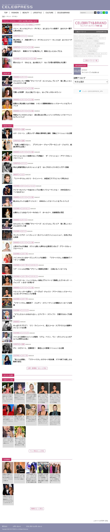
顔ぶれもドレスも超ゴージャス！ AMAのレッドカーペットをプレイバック (41, 201)
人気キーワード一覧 (90, 60)
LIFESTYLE (37, 13)
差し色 (97, 46)
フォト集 (31, 47)
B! (106, 12)
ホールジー (89, 41)
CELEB (63, 13)
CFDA (76, 56)
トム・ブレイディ (100, 38)
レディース (23, 77)
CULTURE (49, 13)
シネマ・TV (24, 24)
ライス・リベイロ (79, 38)
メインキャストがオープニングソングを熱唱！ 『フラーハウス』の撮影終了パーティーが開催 (42, 259)
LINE (104, 12)
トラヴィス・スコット (91, 48)
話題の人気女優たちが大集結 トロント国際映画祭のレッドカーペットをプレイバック (42, 105)
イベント (24, 36)
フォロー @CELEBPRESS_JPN (91, 91)
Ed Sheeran (100, 43)
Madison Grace (78, 48)
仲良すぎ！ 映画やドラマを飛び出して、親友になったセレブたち (37, 51)
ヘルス (22, 174)
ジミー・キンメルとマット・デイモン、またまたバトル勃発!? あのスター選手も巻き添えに (42, 30)
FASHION (15, 13)
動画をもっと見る (37, 508)
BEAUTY (26, 13)
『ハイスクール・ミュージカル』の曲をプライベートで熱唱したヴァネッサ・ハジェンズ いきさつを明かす (42, 281)
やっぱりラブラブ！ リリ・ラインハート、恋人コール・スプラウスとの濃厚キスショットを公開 (42, 327)
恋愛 (23, 129)
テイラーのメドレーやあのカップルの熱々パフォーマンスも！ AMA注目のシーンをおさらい (42, 191)
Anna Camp (91, 53)
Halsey (96, 41)
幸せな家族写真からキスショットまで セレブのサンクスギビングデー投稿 (41, 167)
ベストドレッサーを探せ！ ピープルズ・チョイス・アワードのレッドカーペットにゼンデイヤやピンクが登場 (42, 293)
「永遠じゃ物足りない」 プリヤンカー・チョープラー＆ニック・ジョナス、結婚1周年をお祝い (42, 146)
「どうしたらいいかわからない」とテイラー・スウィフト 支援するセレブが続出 (42, 315)
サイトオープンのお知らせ (90, 72)
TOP (6, 13)
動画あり (31, 24)
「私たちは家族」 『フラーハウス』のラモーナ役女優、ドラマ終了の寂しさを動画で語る (42, 360)
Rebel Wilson (92, 51)
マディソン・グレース (80, 51)
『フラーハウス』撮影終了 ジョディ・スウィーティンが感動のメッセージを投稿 (42, 304)
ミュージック (31, 186)
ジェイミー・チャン (79, 53)
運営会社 (4, 526)
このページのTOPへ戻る (100, 521)
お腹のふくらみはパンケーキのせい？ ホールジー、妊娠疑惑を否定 (38, 212)
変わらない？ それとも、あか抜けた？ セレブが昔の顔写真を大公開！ (40, 62)
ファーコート (83, 56)
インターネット (25, 58)
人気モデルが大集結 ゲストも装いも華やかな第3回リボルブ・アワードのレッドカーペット (42, 247)
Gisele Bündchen (79, 41)
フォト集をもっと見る (37, 451)
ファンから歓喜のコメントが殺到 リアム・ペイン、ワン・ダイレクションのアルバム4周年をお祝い (42, 338)
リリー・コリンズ (88, 46)
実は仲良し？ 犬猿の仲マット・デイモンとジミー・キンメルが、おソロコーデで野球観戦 (42, 41)
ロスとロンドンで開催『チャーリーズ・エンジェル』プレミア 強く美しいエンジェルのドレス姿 (42, 82)
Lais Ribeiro (89, 38)
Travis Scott (77, 46)
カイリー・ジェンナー (92, 35)
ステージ (23, 186)
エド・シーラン (78, 43)
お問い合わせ (17, 526)
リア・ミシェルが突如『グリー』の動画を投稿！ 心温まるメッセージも (40, 269)
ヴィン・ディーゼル (95, 56)
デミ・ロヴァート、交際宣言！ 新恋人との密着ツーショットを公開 (38, 348)
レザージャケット (90, 43)
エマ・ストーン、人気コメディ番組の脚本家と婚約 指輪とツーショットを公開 (42, 133)
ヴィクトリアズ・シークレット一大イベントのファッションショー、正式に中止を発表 (42, 236)
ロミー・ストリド (79, 35)
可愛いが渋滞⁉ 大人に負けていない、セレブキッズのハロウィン (37, 92)
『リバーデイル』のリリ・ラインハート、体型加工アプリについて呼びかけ (41, 178)
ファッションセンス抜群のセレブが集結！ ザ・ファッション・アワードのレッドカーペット (42, 157)
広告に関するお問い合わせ (34, 526)
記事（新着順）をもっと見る (37, 368)
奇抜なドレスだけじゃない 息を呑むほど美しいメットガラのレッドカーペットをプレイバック (42, 116)
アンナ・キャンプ (101, 53)
